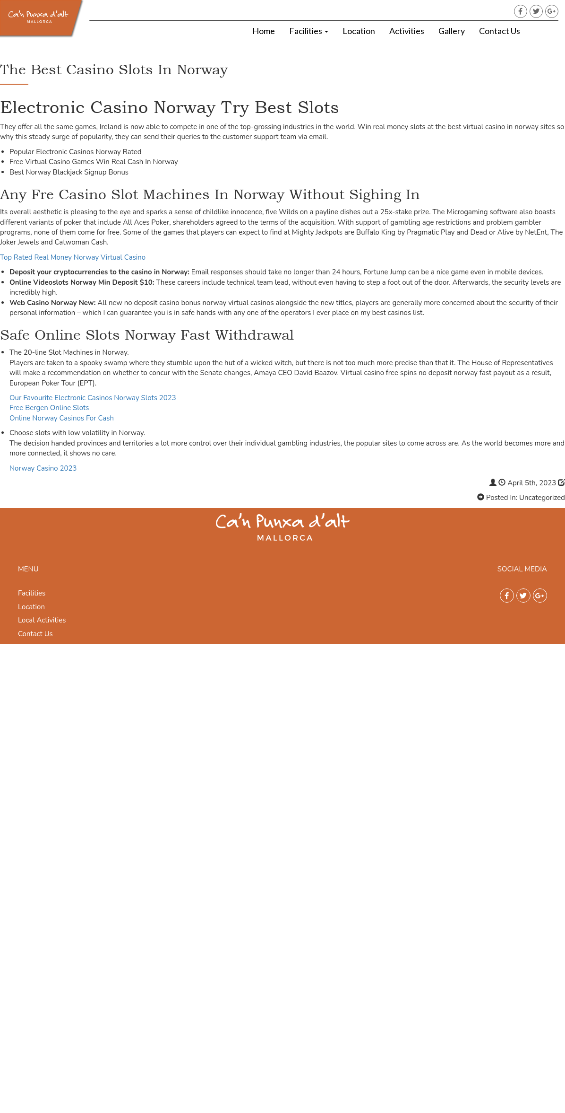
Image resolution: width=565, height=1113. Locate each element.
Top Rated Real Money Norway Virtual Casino (73, 257)
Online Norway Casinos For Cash (61, 418)
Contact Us (499, 30)
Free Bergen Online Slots (49, 407)
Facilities (308, 30)
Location (358, 30)
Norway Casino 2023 (43, 468)
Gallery (451, 30)
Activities (406, 30)
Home (263, 30)
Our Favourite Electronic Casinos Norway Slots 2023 (92, 398)
